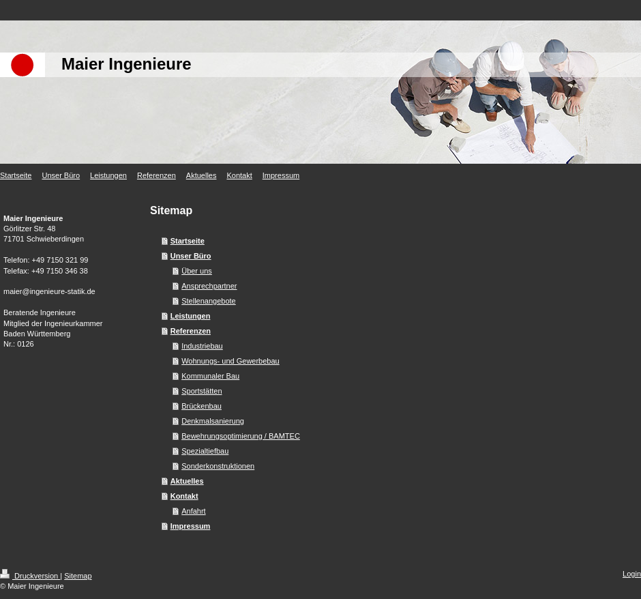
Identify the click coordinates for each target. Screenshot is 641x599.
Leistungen (190, 316)
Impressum (190, 526)
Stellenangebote (208, 301)
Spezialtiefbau (204, 451)
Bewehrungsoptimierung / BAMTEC (240, 436)
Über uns (196, 271)
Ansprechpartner (209, 286)
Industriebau (202, 346)
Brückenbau (201, 406)
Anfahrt (193, 511)
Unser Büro (190, 256)
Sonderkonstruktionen (217, 466)
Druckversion (30, 576)
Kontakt (184, 496)
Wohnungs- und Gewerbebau (230, 361)
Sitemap (77, 576)
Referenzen (190, 331)
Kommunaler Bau (210, 376)
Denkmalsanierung (212, 421)
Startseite (187, 241)
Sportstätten (201, 391)
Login (632, 574)
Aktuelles (187, 481)
